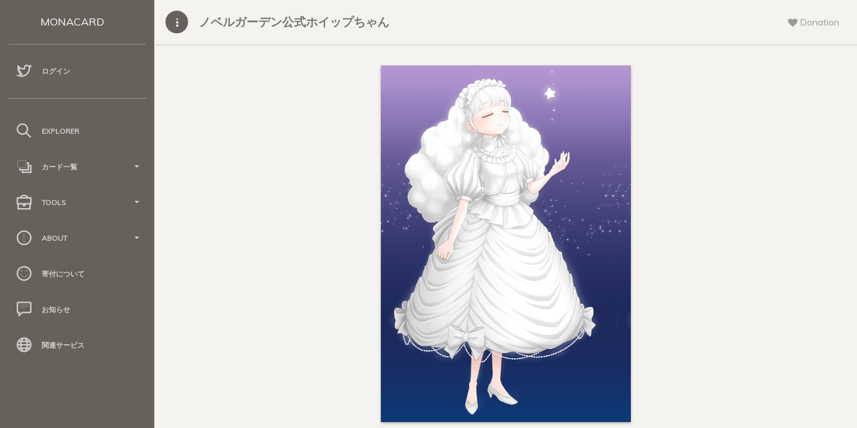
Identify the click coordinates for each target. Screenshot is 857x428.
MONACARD (72, 22)
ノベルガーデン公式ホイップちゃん (294, 21)
